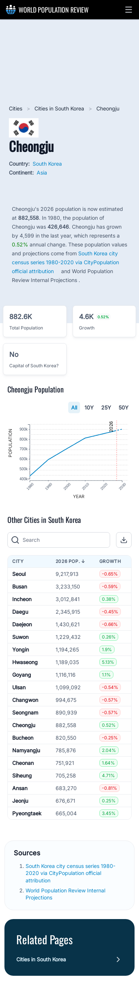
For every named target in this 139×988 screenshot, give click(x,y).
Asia (42, 172)
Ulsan (19, 689)
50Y (124, 407)
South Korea (47, 163)
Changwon (25, 701)
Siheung (22, 777)
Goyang (21, 676)
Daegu (20, 613)
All (74, 407)
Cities (16, 108)
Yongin (20, 651)
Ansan (19, 789)
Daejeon (22, 626)
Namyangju (26, 752)
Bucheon (22, 739)
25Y (106, 407)
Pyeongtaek (27, 815)
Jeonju (20, 802)
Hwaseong (25, 663)
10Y (89, 407)
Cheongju (23, 726)
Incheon (22, 600)
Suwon (20, 638)
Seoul (19, 575)
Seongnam (25, 714)
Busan (19, 588)
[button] (128, 9)
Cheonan (23, 764)
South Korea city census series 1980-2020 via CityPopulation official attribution (65, 262)
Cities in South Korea (60, 108)
